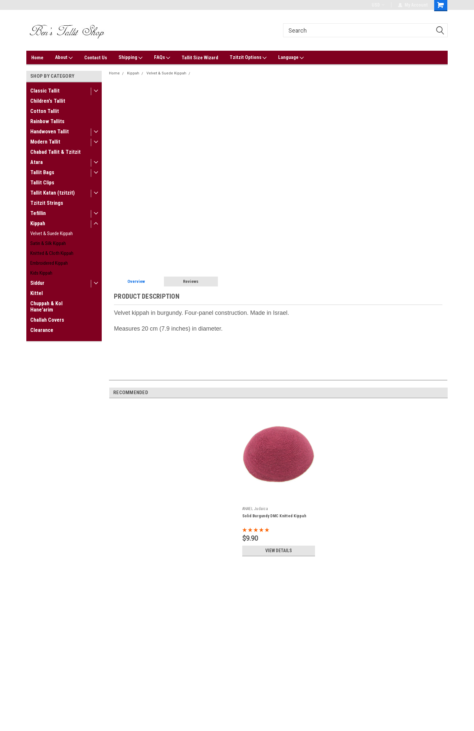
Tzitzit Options (248, 57)
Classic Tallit (45, 91)
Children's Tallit (47, 101)
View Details (278, 550)
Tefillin (38, 213)
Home (37, 58)
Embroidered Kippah (49, 263)
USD (378, 5)
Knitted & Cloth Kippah (51, 253)
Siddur (37, 283)
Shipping (130, 57)
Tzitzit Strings (46, 203)
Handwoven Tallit (49, 131)
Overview (136, 281)
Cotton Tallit (44, 111)
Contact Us (95, 58)
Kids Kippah (41, 273)
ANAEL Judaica (255, 508)
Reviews (190, 281)
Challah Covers (47, 320)
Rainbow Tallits (47, 121)
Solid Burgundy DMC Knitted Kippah (274, 516)
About (64, 57)
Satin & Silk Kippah (48, 243)
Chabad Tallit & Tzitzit (55, 152)
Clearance (41, 330)
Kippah (37, 223)
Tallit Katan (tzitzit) (52, 193)
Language (291, 57)
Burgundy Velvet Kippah (214, 73)
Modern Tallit (45, 142)
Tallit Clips (42, 182)
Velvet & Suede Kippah (51, 233)
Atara (36, 162)
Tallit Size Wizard (200, 58)
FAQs (162, 57)
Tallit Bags (42, 172)
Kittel (36, 293)
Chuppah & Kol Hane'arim (46, 306)
